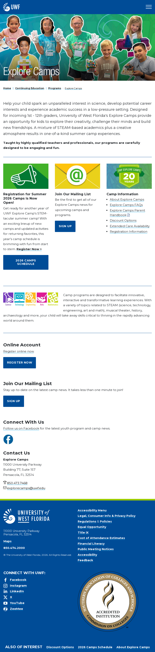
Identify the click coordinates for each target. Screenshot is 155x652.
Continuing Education (29, 88)
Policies (106, 521)
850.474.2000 (14, 548)
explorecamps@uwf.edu (26, 488)
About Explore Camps (127, 199)
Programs (54, 88)
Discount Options (123, 220)
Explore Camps (73, 88)
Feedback (85, 560)
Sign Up (65, 226)
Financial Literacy (91, 543)
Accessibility (87, 555)
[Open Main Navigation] (149, 7)
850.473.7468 (17, 483)
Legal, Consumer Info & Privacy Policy (106, 516)
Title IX (83, 532)
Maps (7, 541)
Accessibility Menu (92, 510)
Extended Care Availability (130, 226)
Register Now (19, 362)
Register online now (18, 351)
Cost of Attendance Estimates (101, 538)
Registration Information (128, 231)
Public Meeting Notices (96, 549)
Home (7, 88)
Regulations (87, 521)
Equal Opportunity (92, 527)
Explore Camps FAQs (126, 205)
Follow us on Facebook (21, 428)
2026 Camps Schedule (26, 262)
